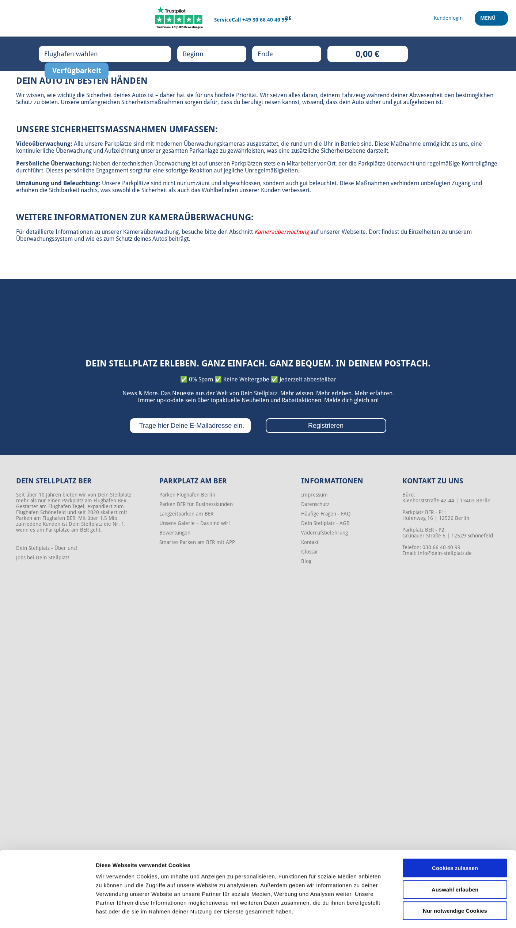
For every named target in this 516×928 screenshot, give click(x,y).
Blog (306, 561)
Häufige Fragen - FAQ (325, 514)
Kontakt (310, 542)
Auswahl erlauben (455, 860)
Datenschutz (315, 504)
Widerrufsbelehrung (324, 533)
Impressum (314, 495)
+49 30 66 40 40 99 (265, 20)
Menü (489, 21)
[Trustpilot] (179, 18)
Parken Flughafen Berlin (187, 495)
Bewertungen (174, 533)
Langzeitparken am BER (186, 514)
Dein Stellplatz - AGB (325, 523)
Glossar (309, 552)
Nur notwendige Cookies (455, 881)
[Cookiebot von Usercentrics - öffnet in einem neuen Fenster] (47, 913)
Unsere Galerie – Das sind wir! (194, 523)
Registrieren (326, 425)
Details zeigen (388, 913)
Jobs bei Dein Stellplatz (42, 557)
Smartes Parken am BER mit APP (197, 542)
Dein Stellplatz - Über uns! (46, 548)
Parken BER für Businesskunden (196, 504)
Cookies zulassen (455, 839)
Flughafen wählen (78, 54)
